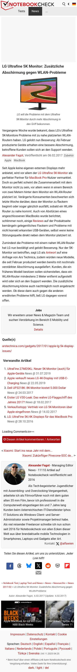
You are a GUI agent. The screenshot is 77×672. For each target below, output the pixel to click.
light (39, 667)
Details (38, 329)
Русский (65, 648)
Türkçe (22, 653)
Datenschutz (35, 634)
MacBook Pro (38, 177)
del (47, 667)
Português (50, 648)
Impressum (17, 634)
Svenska (34, 653)
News (35, 11)
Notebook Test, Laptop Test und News (23, 583)
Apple (8, 160)
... (46, 11)
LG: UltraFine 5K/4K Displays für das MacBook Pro (39, 416)
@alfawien (65, 543)
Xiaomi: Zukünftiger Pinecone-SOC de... (49, 455)
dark (31, 667)
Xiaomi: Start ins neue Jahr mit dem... (27, 450)
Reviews (38, 221)
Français (63, 644)
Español (50, 644)
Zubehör (69, 155)
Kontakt (51, 634)
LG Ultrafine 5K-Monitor (53, 173)
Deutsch (26, 644)
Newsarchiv (59, 583)
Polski (38, 648)
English (38, 644)
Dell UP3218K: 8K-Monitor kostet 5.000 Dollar (36, 388)
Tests (21, 11)
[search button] (64, 4)
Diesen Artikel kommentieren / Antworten (31, 439)
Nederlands (24, 648)
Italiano (10, 648)
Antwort (51, 252)
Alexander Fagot (12, 155)
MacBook (19, 160)
